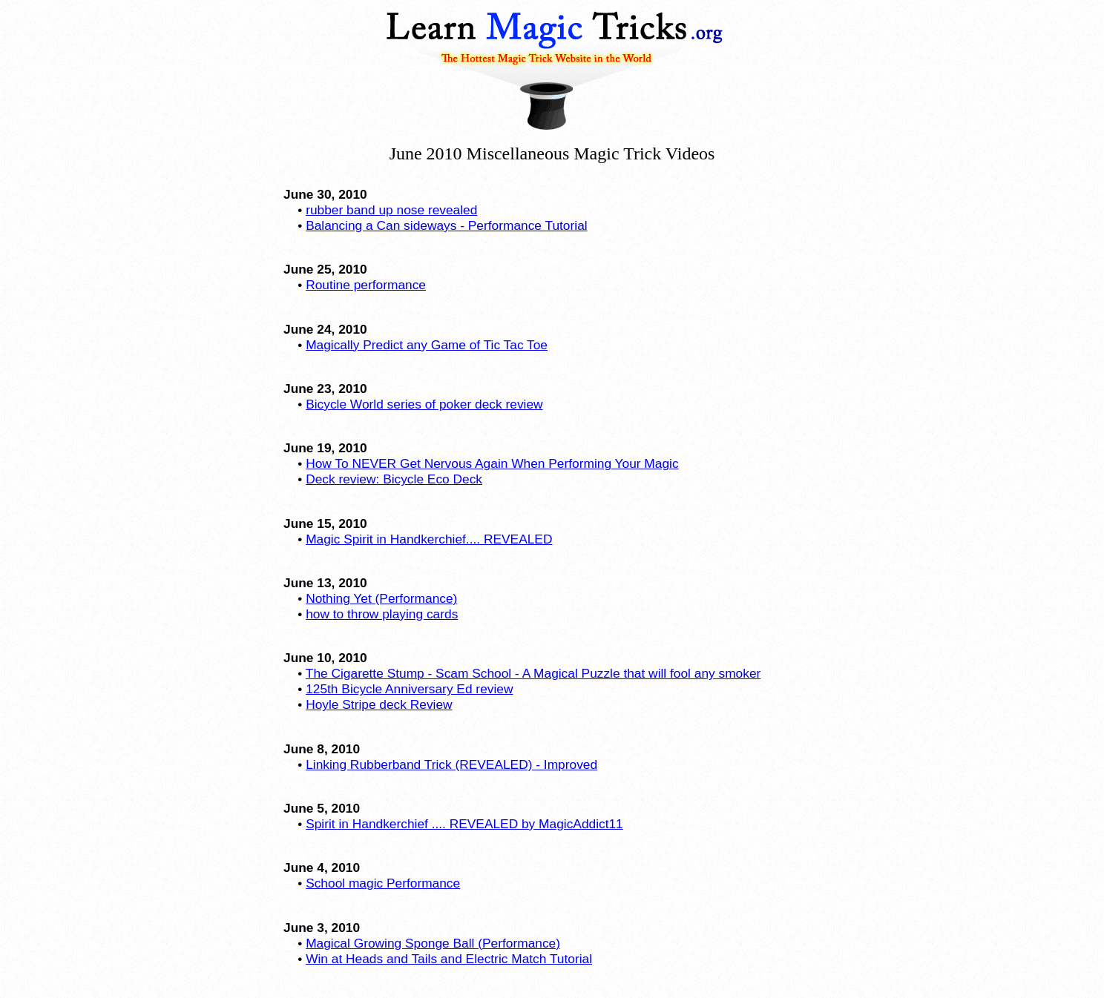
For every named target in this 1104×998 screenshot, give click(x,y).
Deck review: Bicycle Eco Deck (394, 479)
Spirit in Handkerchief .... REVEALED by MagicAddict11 (464, 823)
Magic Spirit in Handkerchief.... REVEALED (429, 539)
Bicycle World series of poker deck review (424, 404)
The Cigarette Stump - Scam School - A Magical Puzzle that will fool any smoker (533, 673)
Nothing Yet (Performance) (381, 598)
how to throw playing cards (382, 614)
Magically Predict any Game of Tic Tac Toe (427, 344)
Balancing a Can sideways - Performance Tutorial (446, 225)
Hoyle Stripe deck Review (379, 704)
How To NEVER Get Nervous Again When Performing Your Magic (492, 463)
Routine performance (366, 284)
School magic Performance (383, 883)
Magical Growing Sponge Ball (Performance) (433, 943)
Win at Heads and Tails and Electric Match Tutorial (449, 958)
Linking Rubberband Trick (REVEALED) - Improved (451, 764)
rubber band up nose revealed (391, 209)
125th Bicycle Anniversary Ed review (409, 688)
